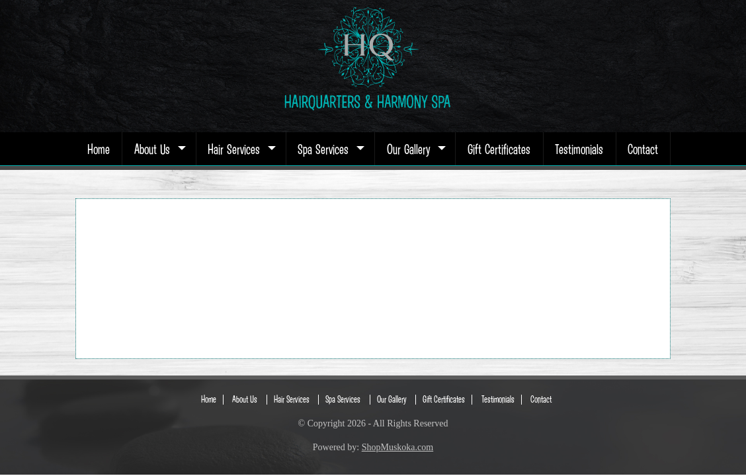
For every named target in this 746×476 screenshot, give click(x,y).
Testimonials (579, 148)
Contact (643, 148)
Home (98, 148)
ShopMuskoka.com (398, 447)
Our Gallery (415, 148)
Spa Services (330, 148)
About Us (158, 148)
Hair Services (240, 148)
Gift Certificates (499, 148)
